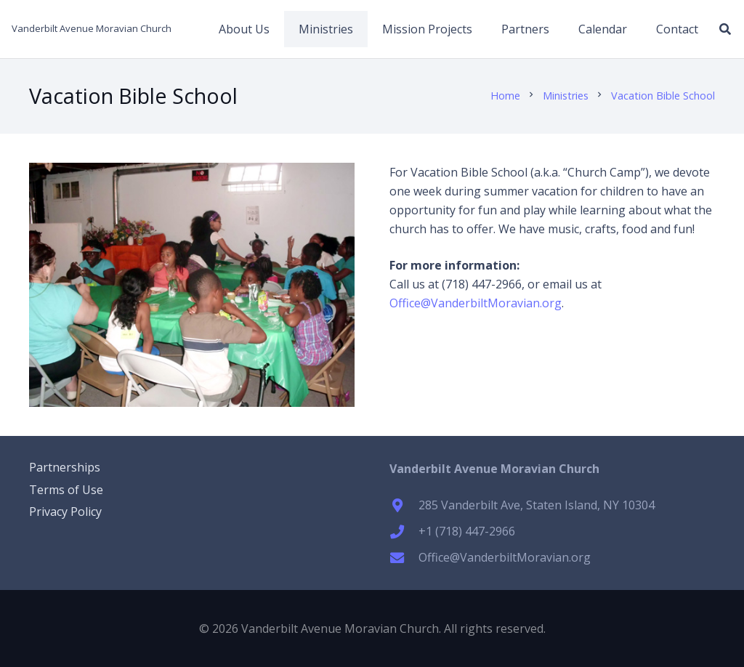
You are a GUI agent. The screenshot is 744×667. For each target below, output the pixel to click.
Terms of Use (66, 490)
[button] (725, 29)
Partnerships (64, 467)
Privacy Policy (65, 512)
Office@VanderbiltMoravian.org (475, 303)
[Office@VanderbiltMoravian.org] (403, 558)
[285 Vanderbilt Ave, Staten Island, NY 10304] (403, 505)
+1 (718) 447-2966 (466, 531)
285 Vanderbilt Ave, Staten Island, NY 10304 (536, 505)
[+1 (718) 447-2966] (403, 531)
